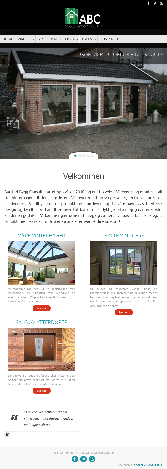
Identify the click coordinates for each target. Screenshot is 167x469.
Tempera (139, 465)
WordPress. (155, 465)
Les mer (41, 308)
